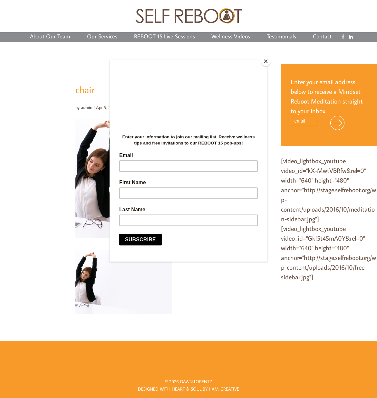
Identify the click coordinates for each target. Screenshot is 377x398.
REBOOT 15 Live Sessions (164, 37)
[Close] (266, 61)
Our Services (102, 37)
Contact (322, 37)
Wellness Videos (230, 37)
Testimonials (281, 37)
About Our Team (50, 37)
